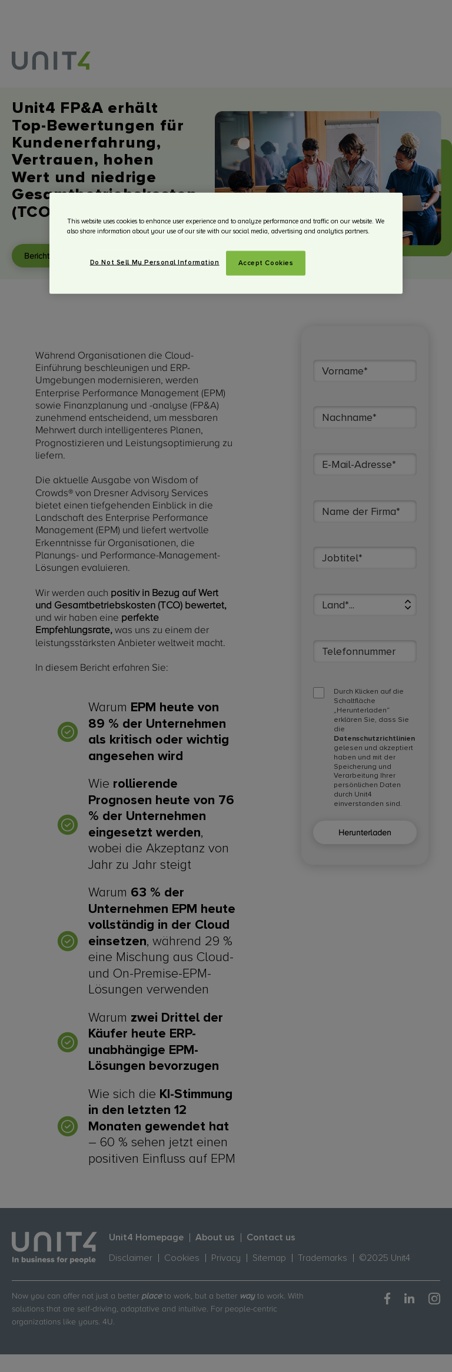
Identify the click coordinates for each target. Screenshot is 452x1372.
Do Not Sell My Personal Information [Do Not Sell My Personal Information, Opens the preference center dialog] (155, 262)
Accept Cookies (266, 263)
